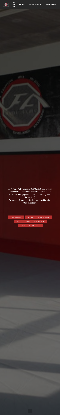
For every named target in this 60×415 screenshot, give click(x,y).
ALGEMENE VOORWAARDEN (31, 225)
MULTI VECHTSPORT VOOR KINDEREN (30, 221)
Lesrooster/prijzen (35, 4)
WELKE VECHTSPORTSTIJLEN (38, 217)
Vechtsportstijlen (51, 4)
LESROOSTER (16, 217)
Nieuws (21, 4)
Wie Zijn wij (14, 4)
